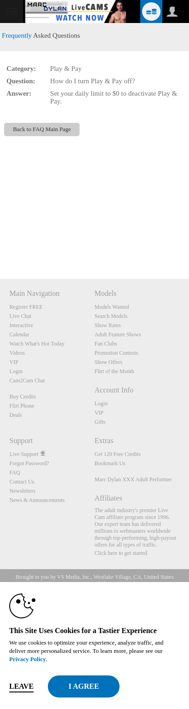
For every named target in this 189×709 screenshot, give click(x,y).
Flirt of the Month (114, 371)
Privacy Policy (27, 659)
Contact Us (22, 481)
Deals (16, 415)
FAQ (15, 472)
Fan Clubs (105, 343)
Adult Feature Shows (117, 334)
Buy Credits (23, 396)
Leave (21, 686)
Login (16, 371)
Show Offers (108, 362)
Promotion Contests (116, 353)
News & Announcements (37, 500)
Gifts (99, 422)
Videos (17, 353)
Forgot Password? (29, 463)
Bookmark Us (109, 463)
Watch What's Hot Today (37, 343)
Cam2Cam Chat (27, 380)
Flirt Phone (22, 406)
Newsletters (23, 491)
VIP (14, 362)
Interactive (21, 325)
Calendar (19, 334)
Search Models (110, 316)
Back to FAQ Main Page (42, 129)
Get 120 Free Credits (117, 454)
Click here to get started (120, 553)
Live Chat (21, 316)
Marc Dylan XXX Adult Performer (133, 479)
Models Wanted (111, 307)
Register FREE (26, 307)
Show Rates (107, 325)
